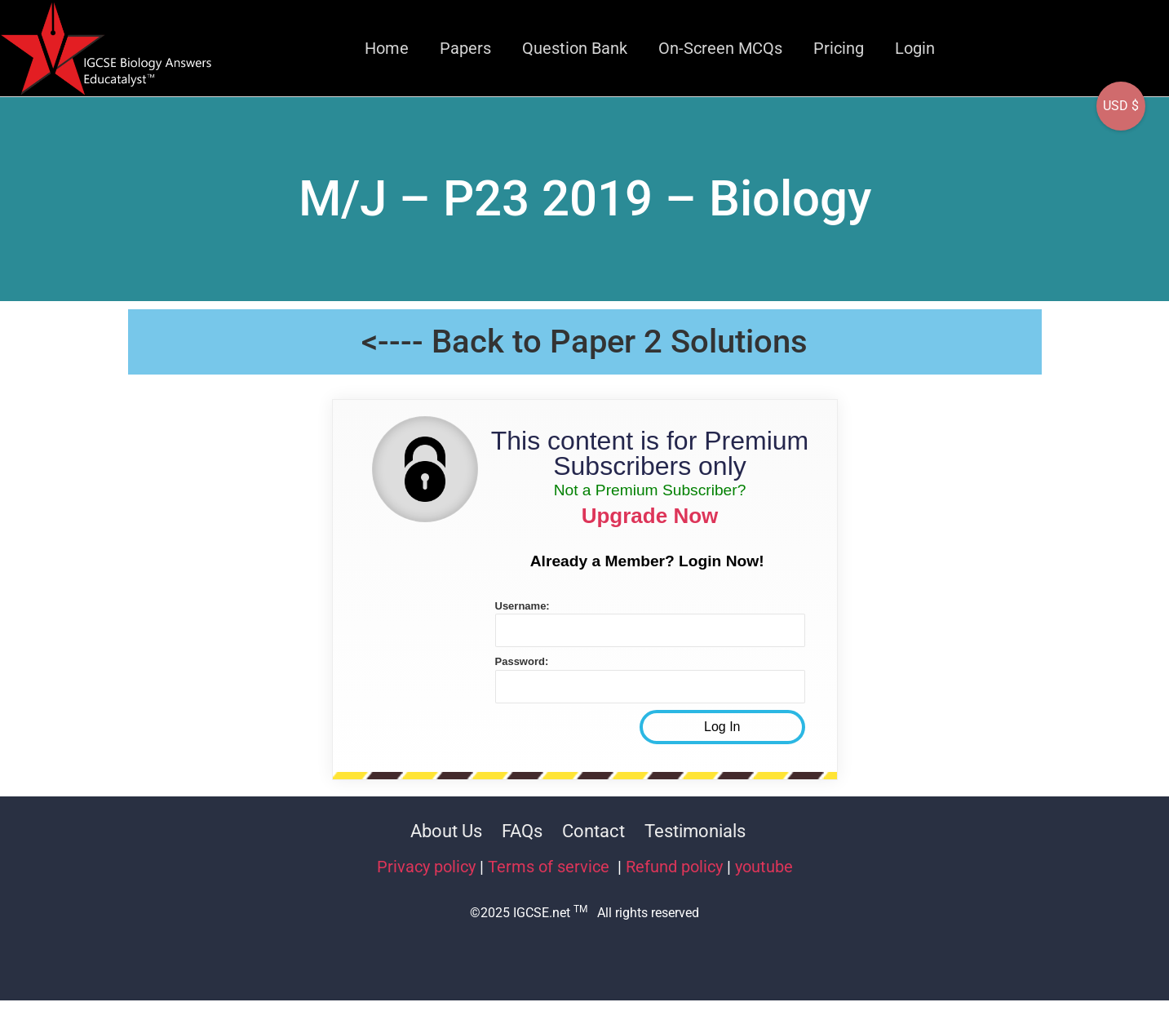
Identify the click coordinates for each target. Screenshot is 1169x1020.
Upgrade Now (650, 515)
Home (387, 48)
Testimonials (695, 831)
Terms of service (550, 866)
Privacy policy (426, 866)
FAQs (522, 831)
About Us (446, 831)
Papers (465, 48)
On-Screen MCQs (720, 48)
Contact (593, 831)
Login (915, 48)
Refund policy (674, 866)
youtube (764, 866)
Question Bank (574, 48)
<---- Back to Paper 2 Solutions (584, 341)
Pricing (838, 48)
